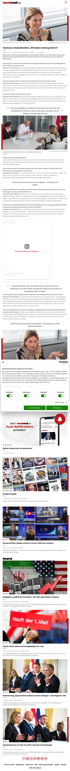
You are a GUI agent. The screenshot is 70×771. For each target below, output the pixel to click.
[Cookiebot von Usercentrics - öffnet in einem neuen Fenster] (60, 362)
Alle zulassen (57, 408)
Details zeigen (59, 402)
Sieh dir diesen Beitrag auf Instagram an (27, 251)
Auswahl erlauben (34, 408)
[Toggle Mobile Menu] (66, 2)
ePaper (56, 765)
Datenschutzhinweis (46, 765)
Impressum (29, 765)
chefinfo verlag (9, 490)
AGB (36, 765)
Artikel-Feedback (35, 768)
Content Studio (9, 765)
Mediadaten (20, 765)
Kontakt (63, 765)
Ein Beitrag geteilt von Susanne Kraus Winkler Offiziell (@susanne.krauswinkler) (27, 279)
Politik (6, 40)
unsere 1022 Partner (14, 371)
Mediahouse (8, 445)
